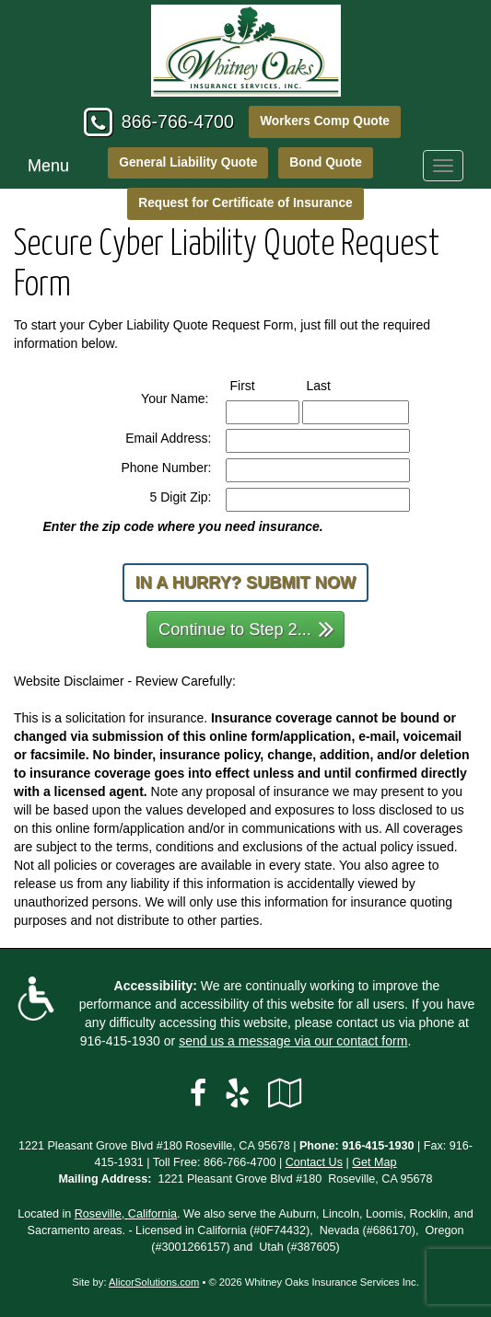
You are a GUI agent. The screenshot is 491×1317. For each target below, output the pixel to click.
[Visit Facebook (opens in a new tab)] (198, 1093)
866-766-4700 (178, 121)
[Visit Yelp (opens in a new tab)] (237, 1093)
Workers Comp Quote (325, 121)
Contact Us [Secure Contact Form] (314, 1162)
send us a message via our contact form (293, 1041)
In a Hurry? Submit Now (245, 582)
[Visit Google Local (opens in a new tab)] (285, 1093)
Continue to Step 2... (246, 628)
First (259, 384)
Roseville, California (126, 1213)
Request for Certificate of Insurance (245, 203)
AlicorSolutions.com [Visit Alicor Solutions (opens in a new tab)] (154, 1282)
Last (336, 384)
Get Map (374, 1162)
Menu (48, 165)
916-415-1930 (120, 1041)
